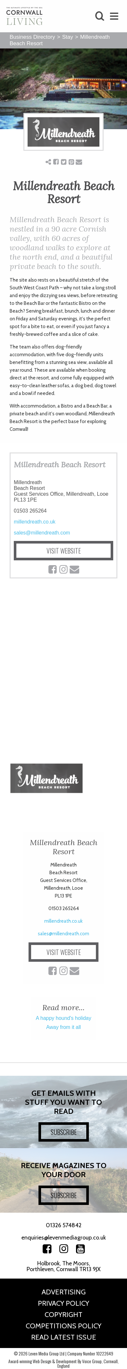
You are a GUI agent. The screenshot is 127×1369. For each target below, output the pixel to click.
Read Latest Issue (63, 1337)
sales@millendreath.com (42, 532)
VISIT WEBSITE (64, 550)
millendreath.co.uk (34, 521)
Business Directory (32, 37)
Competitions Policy (63, 1326)
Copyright (63, 1314)
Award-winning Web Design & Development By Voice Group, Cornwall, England (63, 1363)
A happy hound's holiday (63, 1018)
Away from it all (63, 1027)
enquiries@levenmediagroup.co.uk (63, 1237)
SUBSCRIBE (64, 1132)
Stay (67, 37)
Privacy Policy (63, 1303)
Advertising (64, 1292)
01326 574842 (63, 1225)
